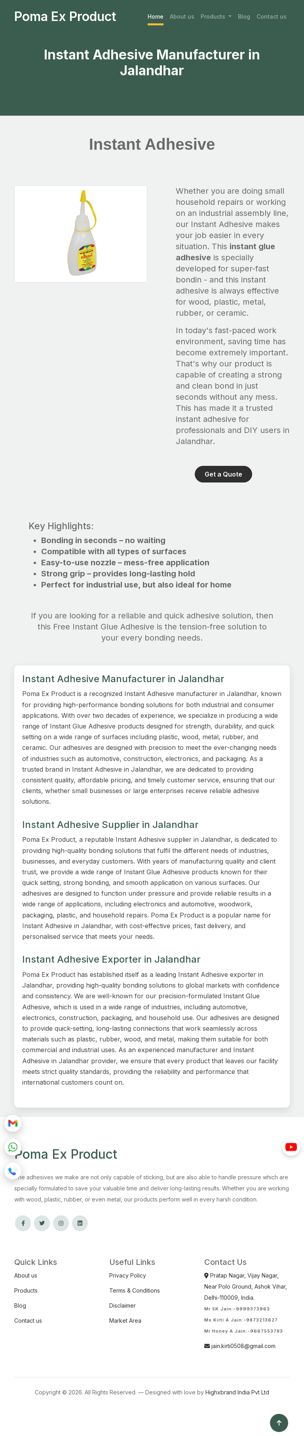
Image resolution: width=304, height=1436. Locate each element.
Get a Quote (223, 474)
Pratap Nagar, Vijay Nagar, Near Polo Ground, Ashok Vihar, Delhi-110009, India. (245, 1286)
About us (182, 16)
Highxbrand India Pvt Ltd (237, 1392)
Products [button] (214, 16)
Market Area (125, 1320)
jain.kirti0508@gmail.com (240, 1346)
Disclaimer (122, 1305)
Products (26, 1290)
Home (155, 16)
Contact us (271, 16)
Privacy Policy (127, 1275)
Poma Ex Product (65, 16)
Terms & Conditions (134, 1290)
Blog (244, 16)
